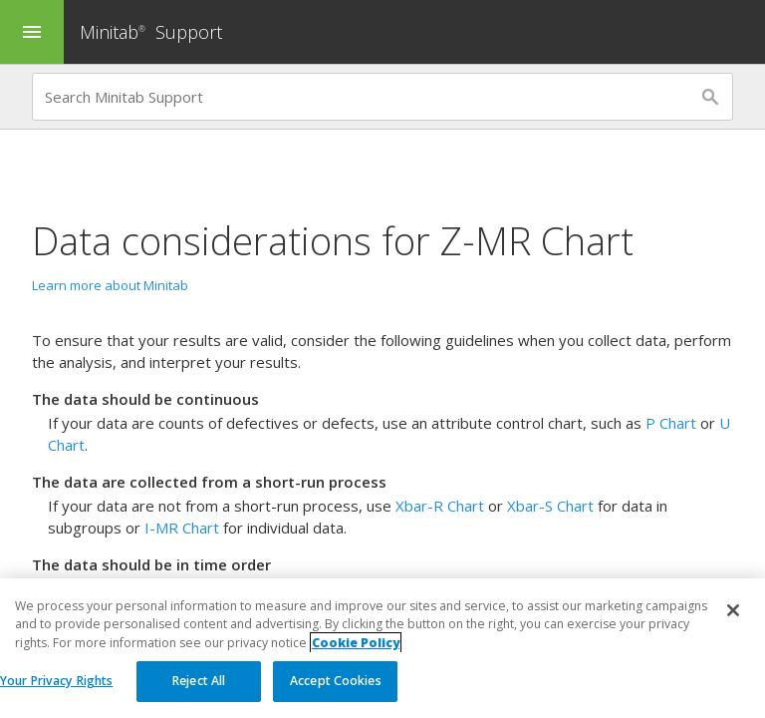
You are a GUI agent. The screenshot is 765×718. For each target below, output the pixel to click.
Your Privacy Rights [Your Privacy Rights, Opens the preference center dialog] (56, 681)
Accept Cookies (336, 681)
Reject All (198, 681)
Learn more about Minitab (110, 285)
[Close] (733, 611)
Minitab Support (151, 32)
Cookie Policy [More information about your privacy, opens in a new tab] (355, 642)
